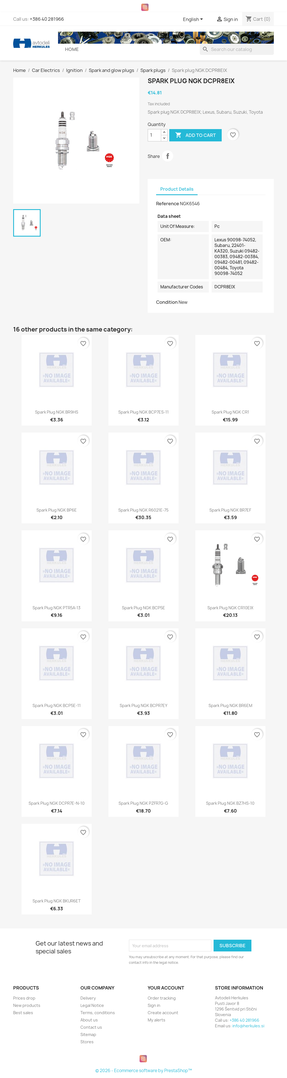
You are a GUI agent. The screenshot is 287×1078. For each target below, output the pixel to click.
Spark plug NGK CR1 (230, 412)
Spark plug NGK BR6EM (230, 705)
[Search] (237, 49)
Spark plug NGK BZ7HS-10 (230, 803)
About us (89, 1020)
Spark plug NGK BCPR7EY (143, 705)
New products (26, 1005)
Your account (166, 988)
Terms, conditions (97, 1012)
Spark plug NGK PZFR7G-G (143, 803)
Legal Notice (92, 1005)
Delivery (88, 998)
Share (167, 156)
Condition (167, 302)
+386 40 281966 (47, 19)
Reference (167, 203)
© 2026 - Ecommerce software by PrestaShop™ (143, 1071)
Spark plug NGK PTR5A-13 (56, 607)
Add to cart (195, 135)
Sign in (154, 1005)
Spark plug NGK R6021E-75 (143, 510)
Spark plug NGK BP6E (56, 510)
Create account (163, 1012)
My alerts (156, 1020)
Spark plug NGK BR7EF (230, 510)
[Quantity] (154, 135)
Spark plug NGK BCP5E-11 (57, 705)
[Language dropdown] (194, 19)
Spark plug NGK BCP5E (143, 607)
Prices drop (24, 998)
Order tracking (162, 998)
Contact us (91, 1027)
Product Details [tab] (176, 189)
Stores (87, 1041)
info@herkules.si (248, 1025)
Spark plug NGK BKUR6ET (57, 901)
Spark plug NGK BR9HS (56, 412)
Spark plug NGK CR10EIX (230, 607)
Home (72, 49)
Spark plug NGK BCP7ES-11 (143, 412)
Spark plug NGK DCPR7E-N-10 (57, 803)
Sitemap (88, 1034)
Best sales (23, 1012)
